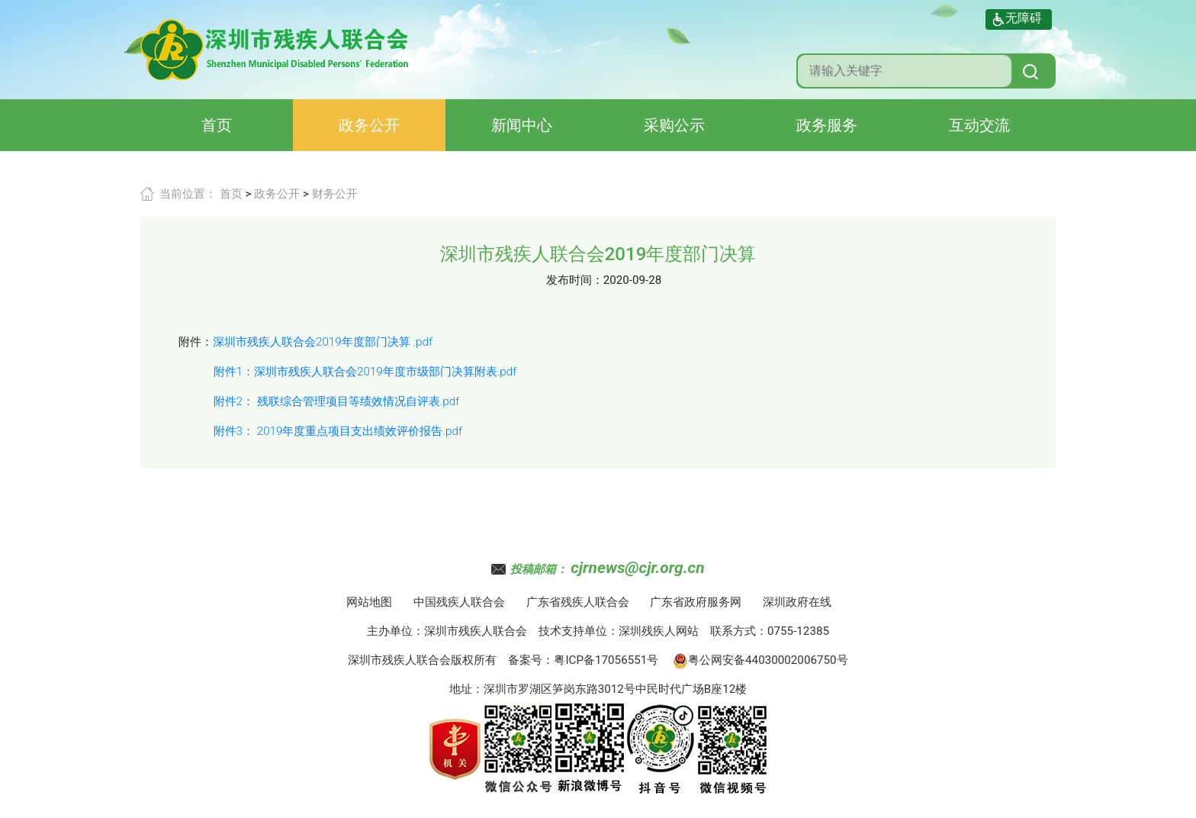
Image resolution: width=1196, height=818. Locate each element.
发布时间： (574, 280)
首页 (216, 125)
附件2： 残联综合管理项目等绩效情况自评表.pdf (337, 401)
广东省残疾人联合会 (577, 602)
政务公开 (369, 125)
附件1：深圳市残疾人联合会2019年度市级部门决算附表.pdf (365, 371)
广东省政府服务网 (695, 602)
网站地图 (369, 602)
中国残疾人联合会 (459, 602)
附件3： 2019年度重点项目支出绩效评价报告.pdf (338, 431)
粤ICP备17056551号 (606, 660)
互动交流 (979, 125)
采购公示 (674, 125)
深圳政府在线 (797, 602)
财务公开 (335, 194)
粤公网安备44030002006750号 (760, 660)
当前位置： (188, 194)
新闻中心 (521, 125)
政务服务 (826, 125)
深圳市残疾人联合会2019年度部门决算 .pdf (322, 342)
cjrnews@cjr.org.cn (637, 568)
